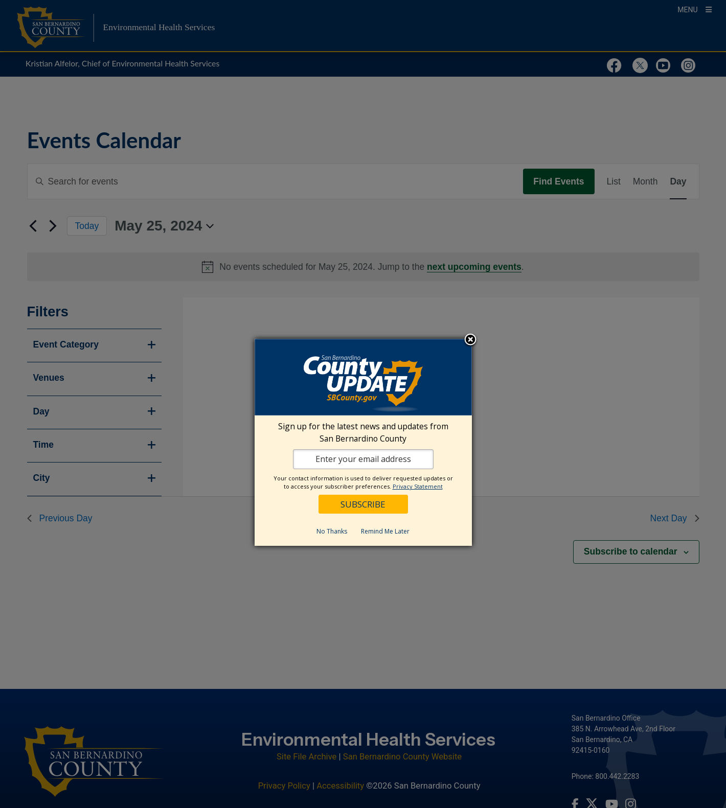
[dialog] (363, 442)
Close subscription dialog (470, 340)
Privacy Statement (418, 486)
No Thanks (331, 531)
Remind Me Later (385, 531)
